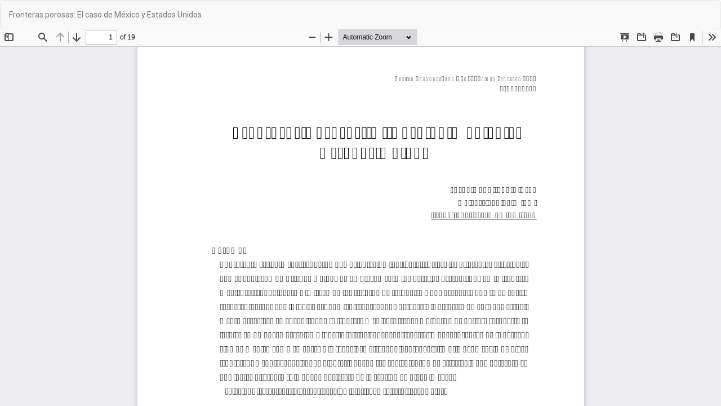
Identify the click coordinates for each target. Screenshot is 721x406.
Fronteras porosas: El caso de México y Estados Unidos (105, 14)
